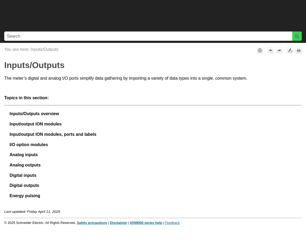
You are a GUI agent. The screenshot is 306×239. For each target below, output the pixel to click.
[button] (297, 36)
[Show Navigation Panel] (298, 14)
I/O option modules (29, 144)
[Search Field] (153, 36)
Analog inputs (24, 154)
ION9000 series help (146, 223)
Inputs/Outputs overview (34, 113)
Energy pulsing (25, 195)
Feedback (172, 223)
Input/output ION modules (35, 124)
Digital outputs (24, 185)
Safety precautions (92, 223)
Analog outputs (25, 165)
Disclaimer (118, 223)
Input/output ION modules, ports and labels (53, 134)
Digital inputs (23, 175)
